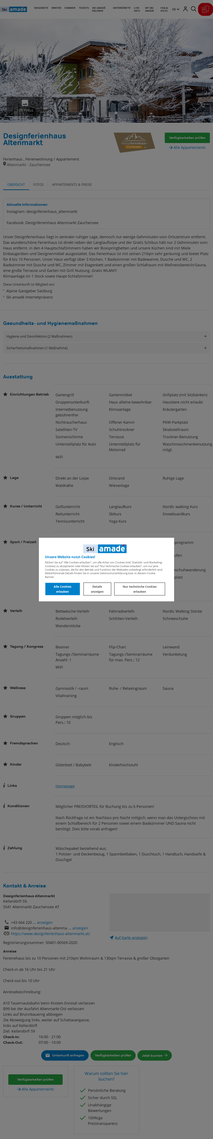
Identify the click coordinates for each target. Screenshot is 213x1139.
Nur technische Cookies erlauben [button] (140, 588)
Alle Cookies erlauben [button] (62, 588)
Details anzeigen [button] (97, 588)
